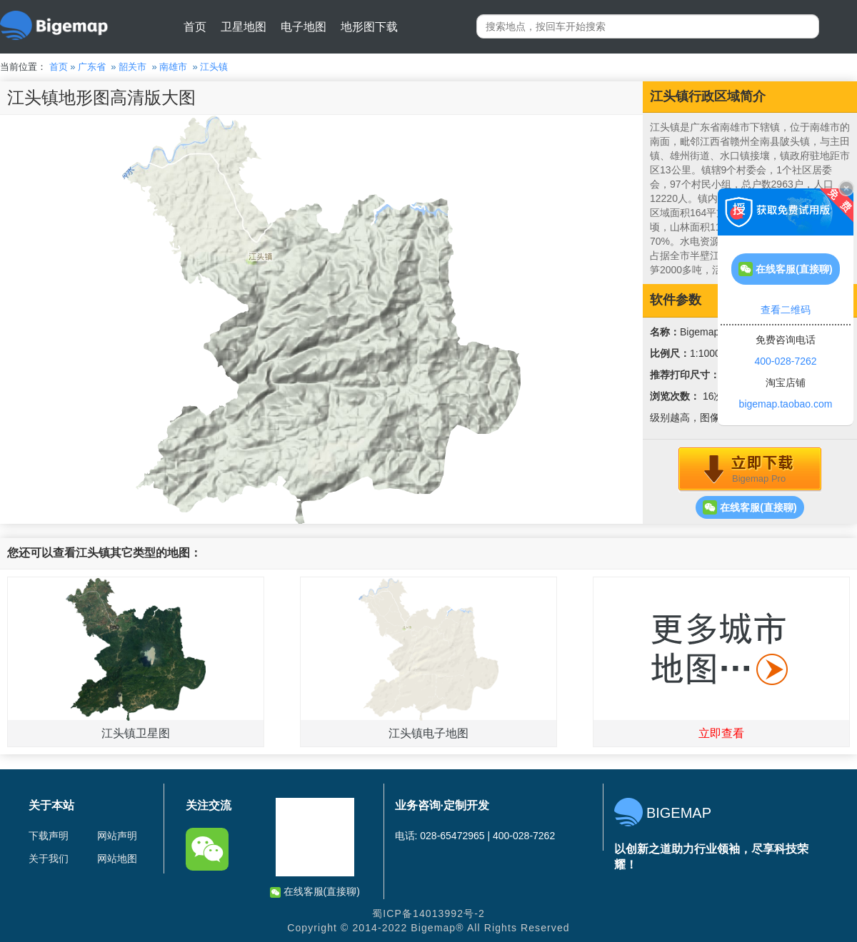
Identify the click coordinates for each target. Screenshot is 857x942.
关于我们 (49, 858)
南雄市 (173, 66)
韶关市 (132, 66)
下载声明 (49, 835)
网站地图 (117, 858)
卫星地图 (243, 27)
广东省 (92, 66)
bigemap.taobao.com (786, 404)
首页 (195, 27)
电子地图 (303, 27)
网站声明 (117, 835)
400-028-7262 (785, 361)
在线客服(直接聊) (749, 507)
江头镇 (214, 66)
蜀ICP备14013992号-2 (428, 913)
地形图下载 (369, 27)
